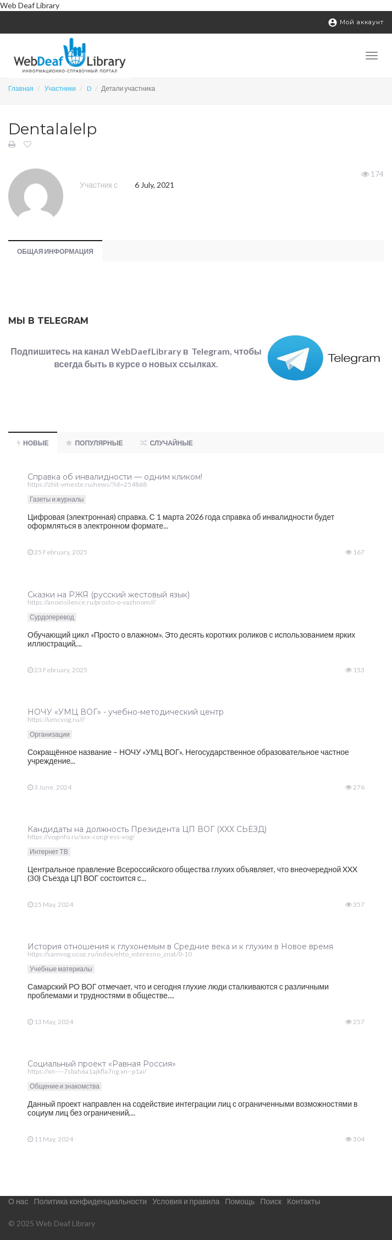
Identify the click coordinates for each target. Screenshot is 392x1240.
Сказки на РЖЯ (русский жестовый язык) (108, 595)
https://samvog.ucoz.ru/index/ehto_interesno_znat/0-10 (109, 954)
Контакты (303, 1201)
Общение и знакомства (65, 1086)
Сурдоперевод (52, 617)
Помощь (240, 1201)
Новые (32, 443)
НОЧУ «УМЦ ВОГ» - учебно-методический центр (125, 712)
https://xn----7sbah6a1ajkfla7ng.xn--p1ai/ (86, 1071)
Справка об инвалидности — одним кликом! (114, 477)
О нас (18, 1201)
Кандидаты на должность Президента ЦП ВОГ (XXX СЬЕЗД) (147, 829)
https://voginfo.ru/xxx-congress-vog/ (81, 837)
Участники (60, 88)
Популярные (94, 443)
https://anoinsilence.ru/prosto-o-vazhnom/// (91, 602)
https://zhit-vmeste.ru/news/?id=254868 (87, 484)
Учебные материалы (61, 969)
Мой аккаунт (356, 22)
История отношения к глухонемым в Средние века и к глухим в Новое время (180, 946)
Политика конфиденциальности (90, 1201)
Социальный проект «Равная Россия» (101, 1064)
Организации (50, 734)
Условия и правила (185, 1201)
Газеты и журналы (57, 499)
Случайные (166, 443)
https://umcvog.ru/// (56, 719)
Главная (21, 88)
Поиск (270, 1201)
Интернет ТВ (49, 851)
